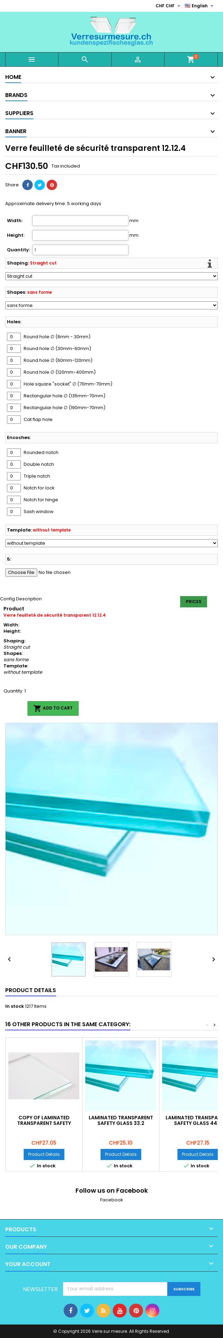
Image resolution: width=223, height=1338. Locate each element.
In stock (14, 1006)
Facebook (111, 1200)
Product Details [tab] (30, 990)
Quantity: (18, 250)
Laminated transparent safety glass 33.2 (121, 1120)
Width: (15, 221)
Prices (193, 602)
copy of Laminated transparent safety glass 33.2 (44, 1123)
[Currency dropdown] (169, 6)
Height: (15, 235)
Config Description (21, 598)
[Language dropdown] (200, 6)
